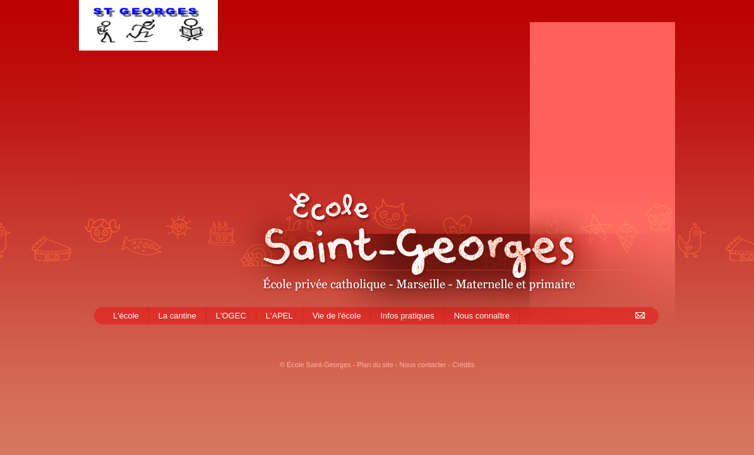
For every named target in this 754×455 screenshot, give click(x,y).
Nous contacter (423, 364)
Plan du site (375, 364)
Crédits (463, 364)
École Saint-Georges (319, 364)
